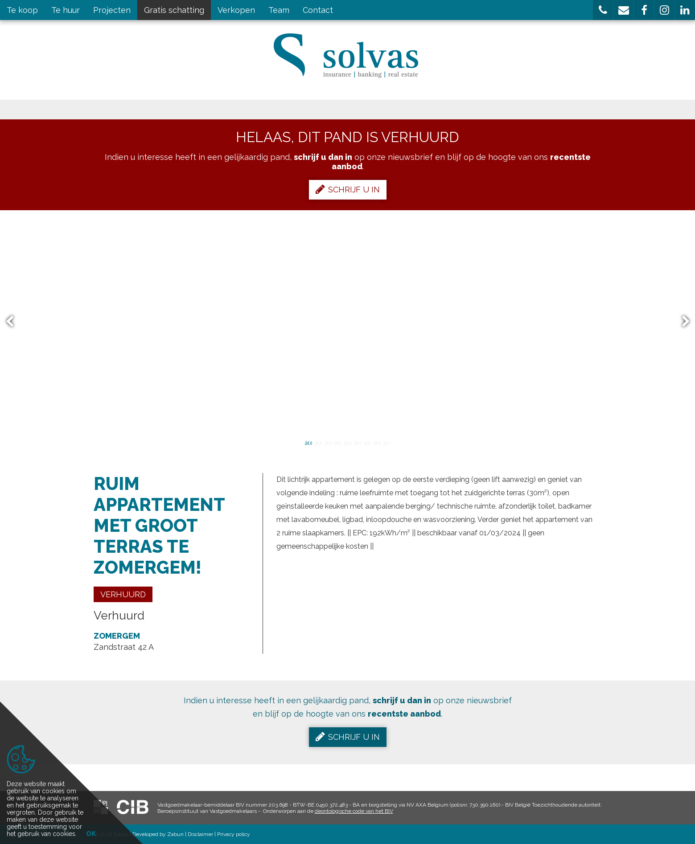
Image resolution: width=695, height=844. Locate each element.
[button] (603, 10)
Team (278, 10)
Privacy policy (233, 834)
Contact (318, 10)
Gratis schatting (174, 10)
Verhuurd (123, 594)
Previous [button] (14, 321)
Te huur (65, 10)
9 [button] (387, 442)
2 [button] (318, 442)
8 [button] (377, 442)
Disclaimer (200, 834)
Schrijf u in (348, 189)
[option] (347, 321)
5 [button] (348, 442)
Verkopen (236, 10)
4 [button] (338, 442)
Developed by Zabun (158, 834)
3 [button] (328, 442)
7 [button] (367, 442)
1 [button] (308, 442)
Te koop (22, 10)
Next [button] (681, 321)
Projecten (112, 10)
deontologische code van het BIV (354, 811)
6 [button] (358, 442)
